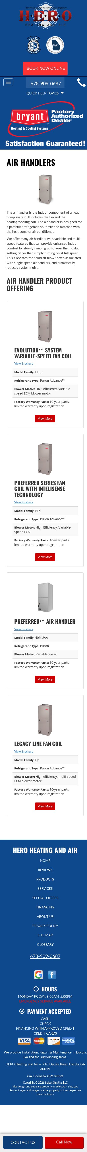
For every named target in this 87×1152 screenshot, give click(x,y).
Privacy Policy (45, 926)
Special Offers (45, 898)
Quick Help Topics (45, 93)
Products (45, 879)
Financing (45, 907)
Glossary (45, 944)
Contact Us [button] (22, 1142)
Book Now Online (46, 68)
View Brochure (23, 363)
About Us (45, 916)
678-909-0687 (45, 956)
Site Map (45, 935)
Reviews (45, 870)
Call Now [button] (64, 1141)
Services (45, 888)
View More (45, 418)
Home (45, 860)
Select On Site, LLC (56, 1082)
